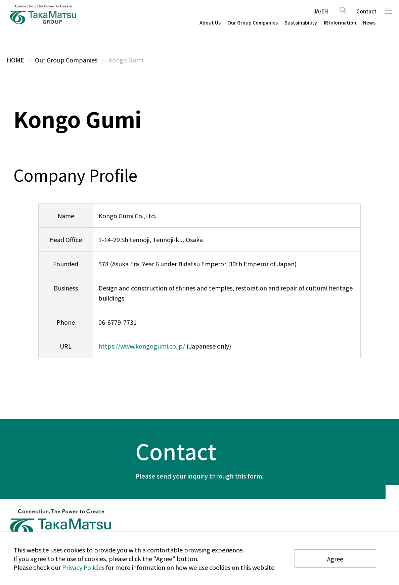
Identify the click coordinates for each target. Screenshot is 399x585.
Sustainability (300, 22)
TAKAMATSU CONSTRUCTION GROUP (43, 14)
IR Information (340, 22)
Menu (388, 10)
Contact (366, 11)
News (369, 22)
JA (316, 11)
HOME (15, 59)
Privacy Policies (83, 567)
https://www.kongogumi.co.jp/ (141, 346)
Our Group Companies (252, 22)
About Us (210, 22)
